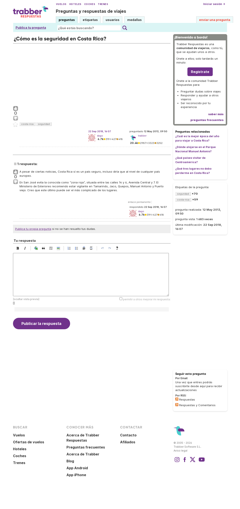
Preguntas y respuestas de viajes (91, 11)
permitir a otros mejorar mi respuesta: (147, 299)
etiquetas (90, 20)
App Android (77, 468)
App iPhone (76, 475)
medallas (134, 20)
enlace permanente (139, 202)
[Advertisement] (92, 73)
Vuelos (61, 4)
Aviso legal (180, 450)
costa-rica (27, 124)
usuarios (112, 20)
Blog (70, 461)
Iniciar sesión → (214, 4)
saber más (216, 114)
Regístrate (200, 72)
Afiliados (127, 442)
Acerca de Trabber (82, 454)
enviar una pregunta (214, 20)
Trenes (103, 4)
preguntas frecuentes (207, 120)
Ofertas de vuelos (28, 442)
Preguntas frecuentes (85, 447)
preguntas (67, 20)
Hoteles (75, 4)
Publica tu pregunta (31, 27)
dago (100, 135)
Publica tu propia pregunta (33, 229)
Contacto (128, 435)
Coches (89, 4)
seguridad (44, 124)
